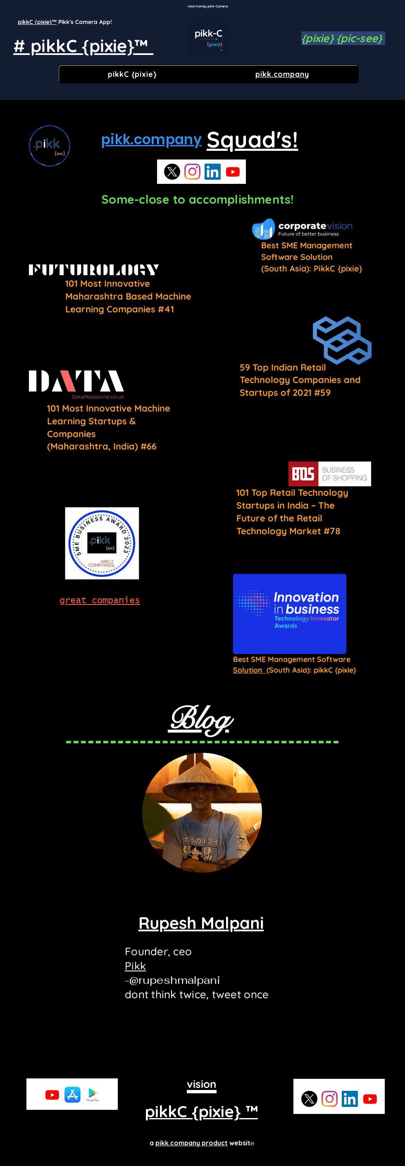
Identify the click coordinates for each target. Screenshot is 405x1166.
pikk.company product (191, 1143)
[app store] (72, 1095)
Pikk (135, 966)
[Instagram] (192, 172)
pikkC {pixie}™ (37, 22)
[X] (172, 172)
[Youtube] (233, 172)
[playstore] (93, 1095)
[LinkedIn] (213, 172)
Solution (250, 670)
